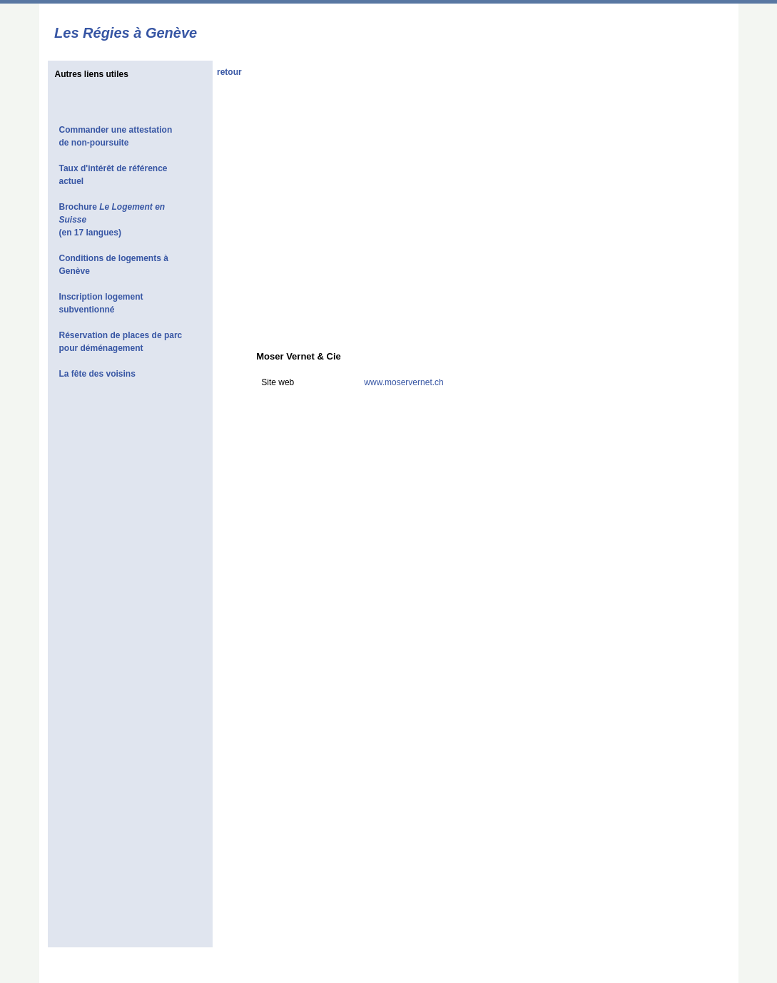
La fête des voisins (97, 374)
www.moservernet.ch (403, 382)
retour (229, 72)
